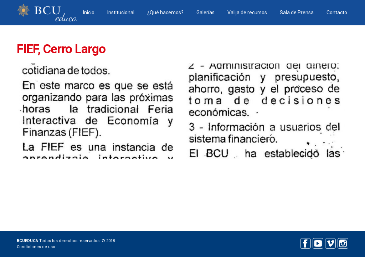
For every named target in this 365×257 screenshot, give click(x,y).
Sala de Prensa (297, 12)
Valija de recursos (247, 12)
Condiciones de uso (36, 247)
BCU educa (47, 12)
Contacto (337, 12)
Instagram (343, 242)
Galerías (205, 12)
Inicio (88, 12)
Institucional (120, 12)
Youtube (318, 242)
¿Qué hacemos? (165, 12)
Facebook (305, 242)
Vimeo (330, 242)
